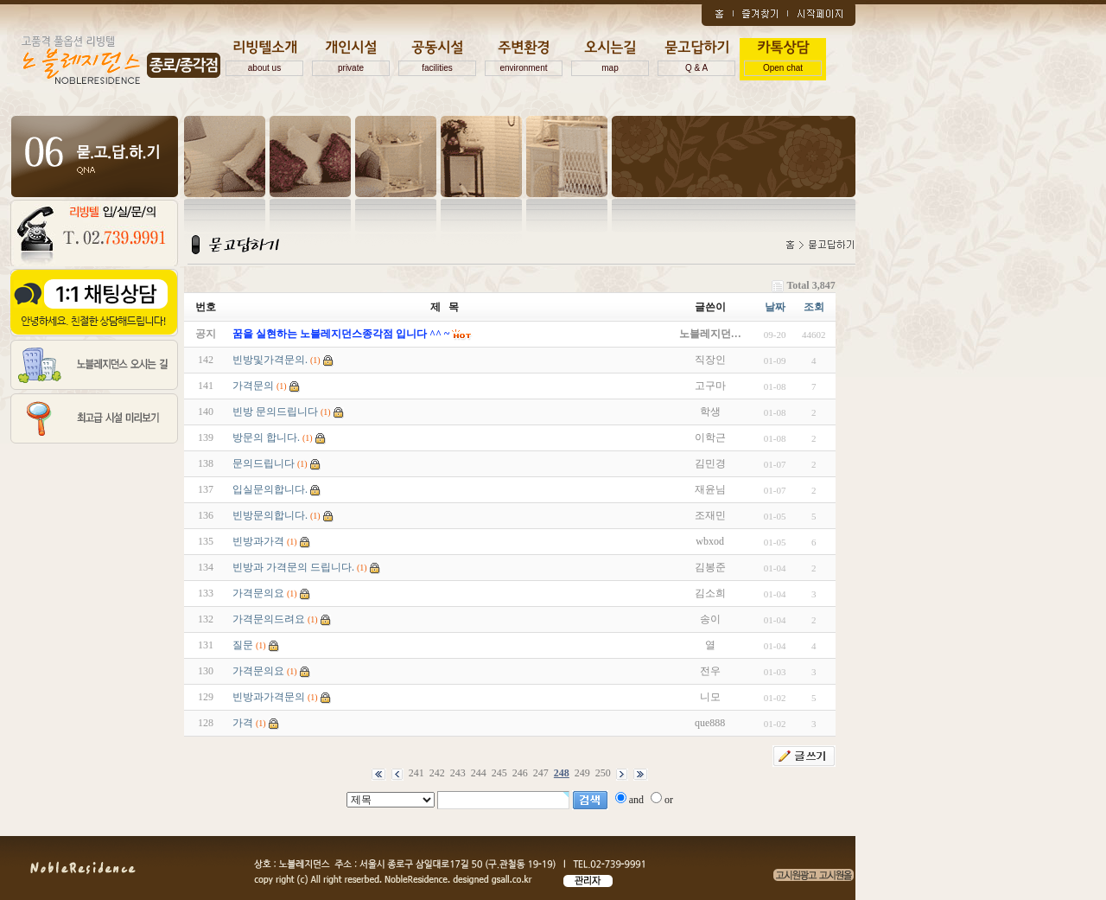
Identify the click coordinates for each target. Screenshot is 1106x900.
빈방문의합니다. (270, 515)
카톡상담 (783, 58)
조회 (814, 307)
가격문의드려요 (268, 619)
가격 (242, 723)
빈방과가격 (258, 541)
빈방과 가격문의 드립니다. (293, 567)
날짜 (775, 307)
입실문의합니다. (270, 489)
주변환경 (524, 58)
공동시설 (437, 58)
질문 (242, 645)
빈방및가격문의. (270, 360)
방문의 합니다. (266, 437)
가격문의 (253, 386)
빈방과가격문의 (268, 697)
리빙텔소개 (264, 58)
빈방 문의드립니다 (275, 411)
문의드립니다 (263, 463)
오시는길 (610, 58)
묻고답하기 (696, 58)
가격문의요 (258, 593)
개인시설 (351, 58)
